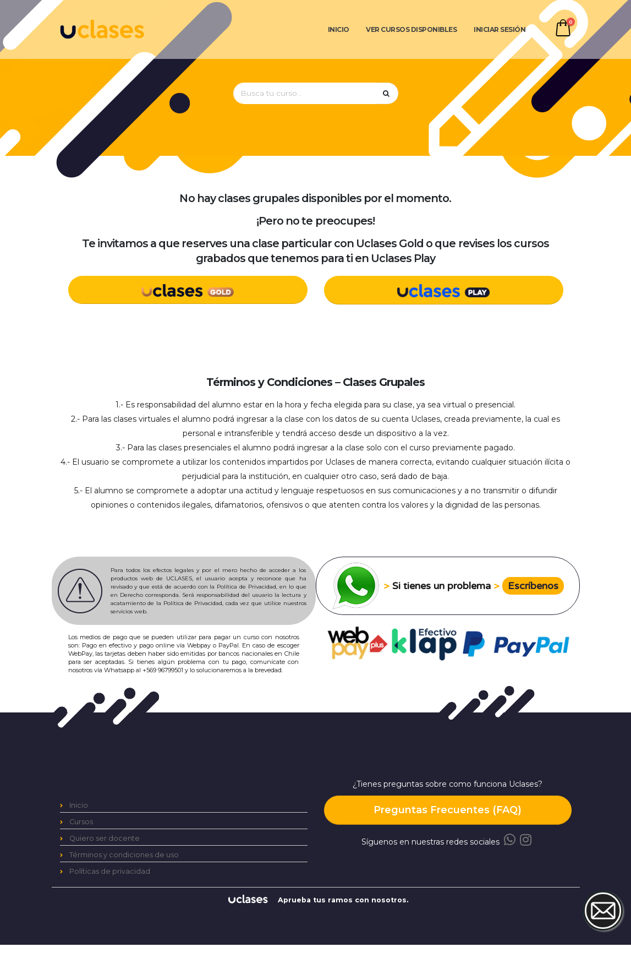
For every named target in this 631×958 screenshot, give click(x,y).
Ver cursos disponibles (411, 29)
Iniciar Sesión (499, 29)
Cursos (81, 822)
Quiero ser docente (104, 838)
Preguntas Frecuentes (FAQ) (448, 810)
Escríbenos (533, 586)
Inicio (338, 29)
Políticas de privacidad (109, 871)
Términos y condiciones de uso (124, 855)
